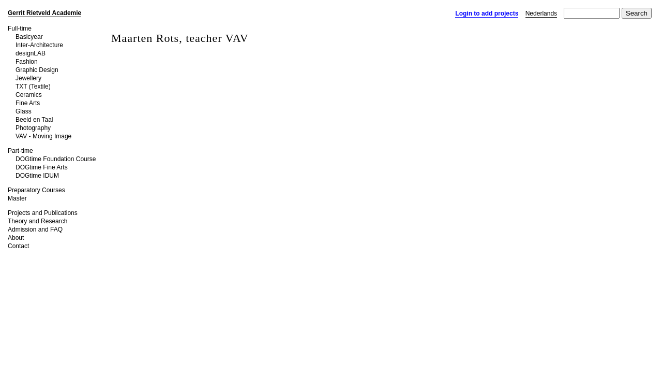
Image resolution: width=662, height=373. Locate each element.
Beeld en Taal (34, 119)
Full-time (20, 28)
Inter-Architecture (39, 45)
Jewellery (28, 78)
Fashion (27, 61)
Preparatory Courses (36, 190)
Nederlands (541, 13)
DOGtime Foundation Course (56, 159)
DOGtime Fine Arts (42, 167)
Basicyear (29, 36)
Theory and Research (37, 221)
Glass (24, 111)
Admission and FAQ (35, 229)
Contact (18, 246)
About (16, 237)
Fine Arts (28, 103)
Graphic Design (37, 70)
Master (17, 198)
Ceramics (29, 94)
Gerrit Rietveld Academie (44, 13)
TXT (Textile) (33, 86)
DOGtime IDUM (37, 175)
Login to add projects (486, 13)
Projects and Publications (43, 213)
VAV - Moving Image (43, 136)
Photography (33, 128)
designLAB (31, 53)
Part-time (20, 150)
